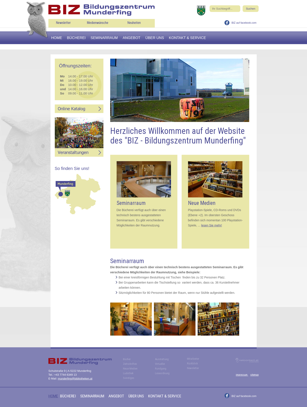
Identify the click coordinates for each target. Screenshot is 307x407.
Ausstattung (162, 359)
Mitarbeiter (193, 358)
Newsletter (63, 23)
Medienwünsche (97, 23)
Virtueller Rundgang (160, 366)
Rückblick (192, 363)
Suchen (250, 8)
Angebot (131, 38)
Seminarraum (104, 38)
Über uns (154, 38)
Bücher (127, 359)
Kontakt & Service (187, 38)
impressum (242, 374)
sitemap (254, 374)
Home (56, 38)
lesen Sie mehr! (211, 225)
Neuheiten (134, 23)
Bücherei (76, 38)
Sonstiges (128, 377)
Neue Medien (130, 368)
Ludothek (128, 373)
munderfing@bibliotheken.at (75, 378)
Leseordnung (162, 373)
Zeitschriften (130, 363)
